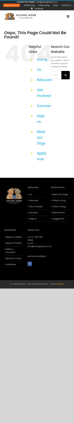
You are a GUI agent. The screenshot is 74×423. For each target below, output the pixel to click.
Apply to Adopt (14, 236)
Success (44, 105)
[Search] (65, 75)
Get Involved (35, 206)
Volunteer (11, 264)
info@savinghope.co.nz (47, 2)
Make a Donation (10, 251)
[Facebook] (30, 264)
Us (39, 69)
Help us (33, 218)
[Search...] (56, 75)
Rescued (44, 80)
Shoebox (60, 284)
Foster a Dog (59, 206)
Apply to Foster (14, 242)
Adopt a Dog (59, 200)
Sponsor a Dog (13, 258)
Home (42, 59)
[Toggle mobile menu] (68, 16)
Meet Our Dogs (60, 194)
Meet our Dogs (41, 137)
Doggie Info (58, 218)
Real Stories (58, 212)
